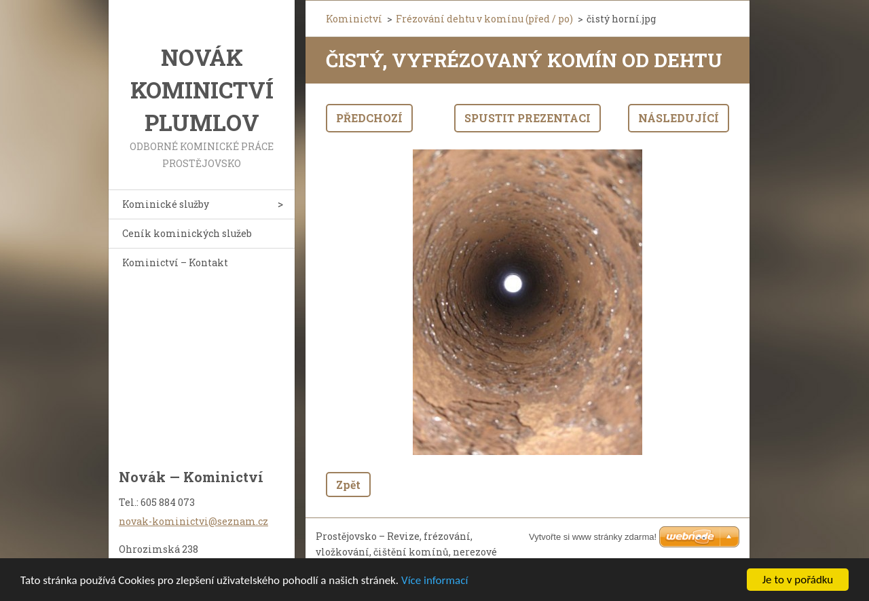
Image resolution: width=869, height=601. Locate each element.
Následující (678, 118)
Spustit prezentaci (527, 118)
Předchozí (369, 118)
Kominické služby (165, 204)
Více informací (434, 580)
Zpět (348, 484)
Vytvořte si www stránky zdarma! (593, 537)
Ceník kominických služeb (187, 233)
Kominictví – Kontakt (175, 262)
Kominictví (354, 18)
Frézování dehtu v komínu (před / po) (484, 18)
